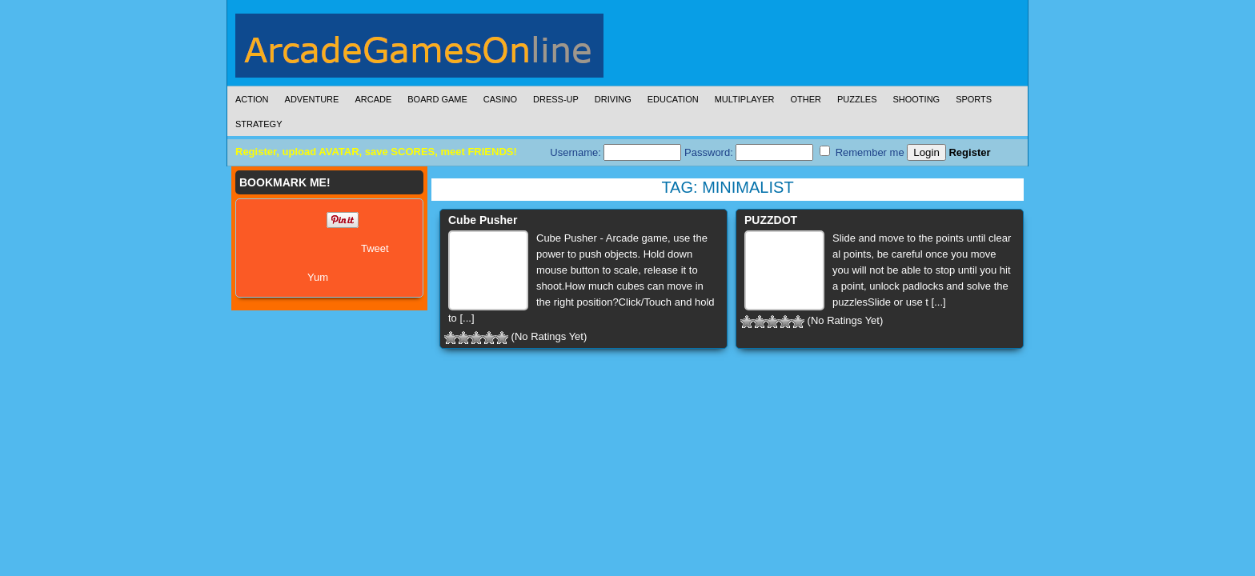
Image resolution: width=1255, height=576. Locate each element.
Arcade (373, 99)
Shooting (916, 99)
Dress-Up (556, 99)
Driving (613, 99)
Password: (748, 152)
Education (673, 99)
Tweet (375, 248)
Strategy (258, 124)
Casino (500, 99)
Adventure (312, 99)
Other (805, 99)
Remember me (862, 152)
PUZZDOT (770, 220)
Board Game (437, 99)
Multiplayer (745, 99)
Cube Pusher (482, 220)
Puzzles (857, 99)
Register (969, 152)
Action (252, 99)
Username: (615, 152)
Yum (317, 277)
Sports (974, 99)
